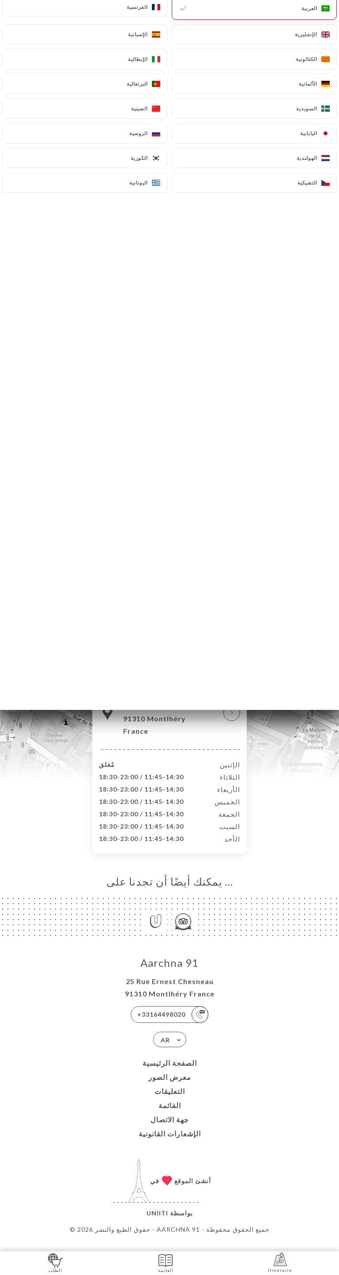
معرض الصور (169, 1086)
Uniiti (157, 1222)
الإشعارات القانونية (170, 1143)
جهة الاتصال (170, 1128)
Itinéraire (280, 1262)
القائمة (169, 1114)
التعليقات (169, 1100)
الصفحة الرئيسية (170, 1072)
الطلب (55, 1262)
